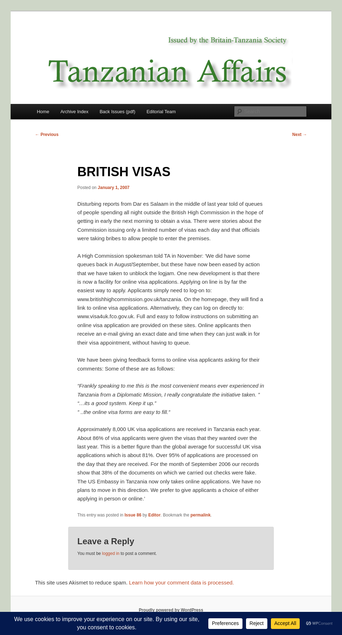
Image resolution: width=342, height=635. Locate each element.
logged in (110, 553)
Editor (154, 515)
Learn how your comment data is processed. (181, 582)
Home (43, 111)
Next (299, 134)
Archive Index (74, 111)
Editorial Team (161, 111)
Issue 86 (132, 515)
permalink (201, 515)
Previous (47, 134)
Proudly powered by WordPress (171, 610)
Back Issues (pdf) (117, 111)
